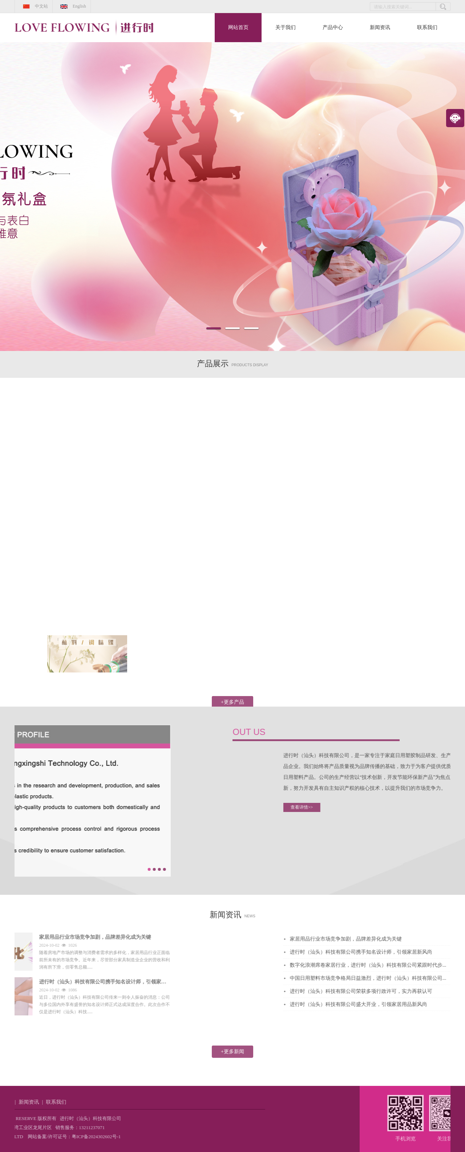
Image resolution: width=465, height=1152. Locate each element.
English (71, 6)
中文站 (33, 6)
